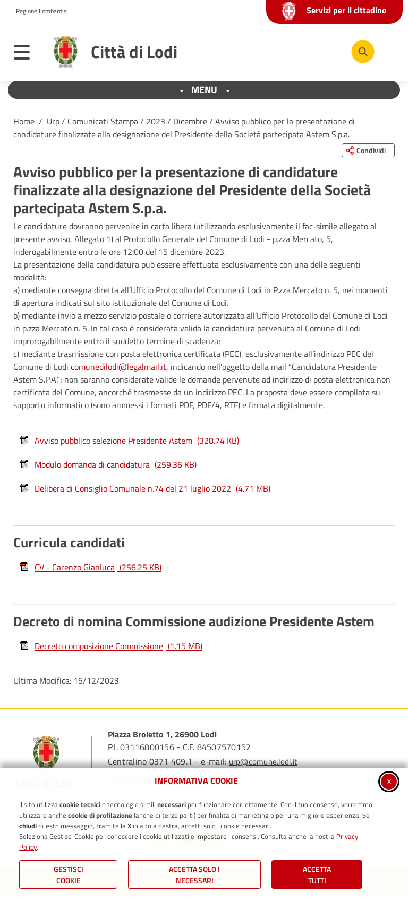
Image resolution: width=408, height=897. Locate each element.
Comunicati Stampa (102, 121)
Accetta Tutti (317, 874)
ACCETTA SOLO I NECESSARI (194, 874)
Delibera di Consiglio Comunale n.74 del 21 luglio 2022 (144, 488)
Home (24, 121)
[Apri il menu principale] (27, 54)
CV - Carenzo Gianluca (90, 567)
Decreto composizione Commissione (110, 645)
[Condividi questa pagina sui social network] (368, 150)
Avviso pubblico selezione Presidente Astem (129, 440)
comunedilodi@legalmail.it (118, 366)
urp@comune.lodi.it (263, 761)
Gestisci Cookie (68, 874)
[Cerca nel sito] (363, 51)
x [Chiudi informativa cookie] (389, 780)
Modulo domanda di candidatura (108, 464)
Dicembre (190, 121)
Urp (53, 121)
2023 (155, 121)
